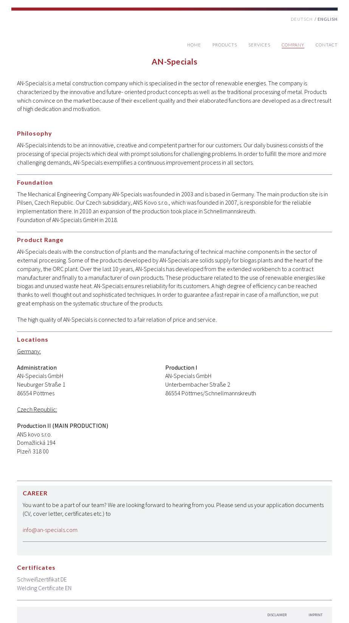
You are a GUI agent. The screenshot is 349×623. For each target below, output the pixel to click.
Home (41, 37)
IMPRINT (316, 614)
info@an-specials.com (50, 530)
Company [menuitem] (293, 44)
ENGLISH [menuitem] (328, 19)
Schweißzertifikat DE (42, 579)
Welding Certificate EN (44, 588)
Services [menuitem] (259, 44)
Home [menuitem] (194, 44)
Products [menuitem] (225, 44)
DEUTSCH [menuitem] (302, 19)
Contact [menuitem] (327, 44)
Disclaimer (277, 614)
